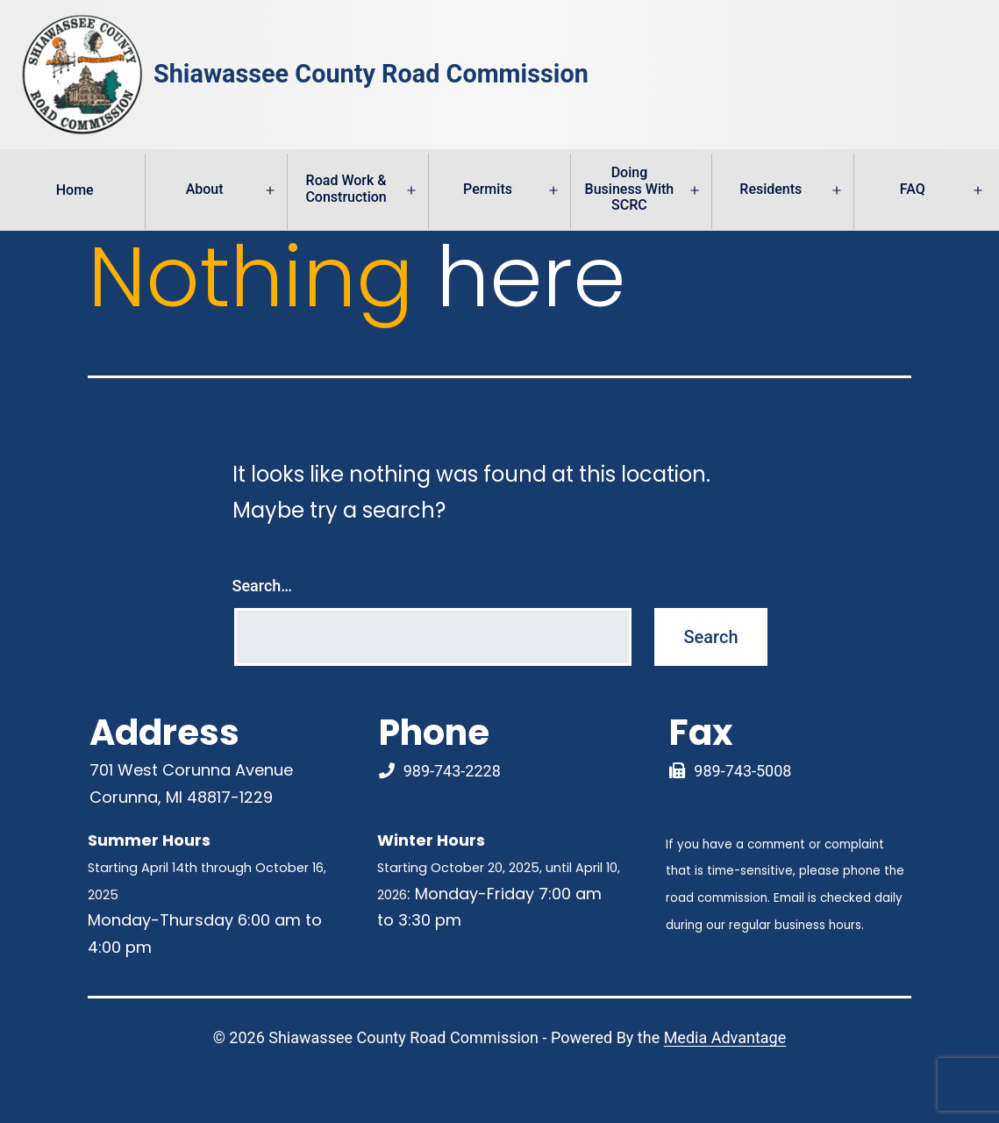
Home (75, 190)
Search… (262, 585)
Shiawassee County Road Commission (371, 74)
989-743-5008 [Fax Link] (742, 771)
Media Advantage (725, 1037)
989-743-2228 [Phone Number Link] (452, 771)
